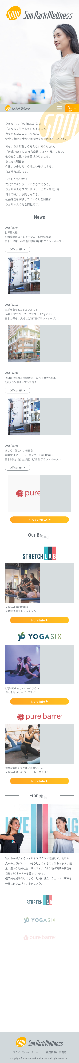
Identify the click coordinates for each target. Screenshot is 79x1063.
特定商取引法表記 (56, 1052)
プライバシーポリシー (25, 1052)
